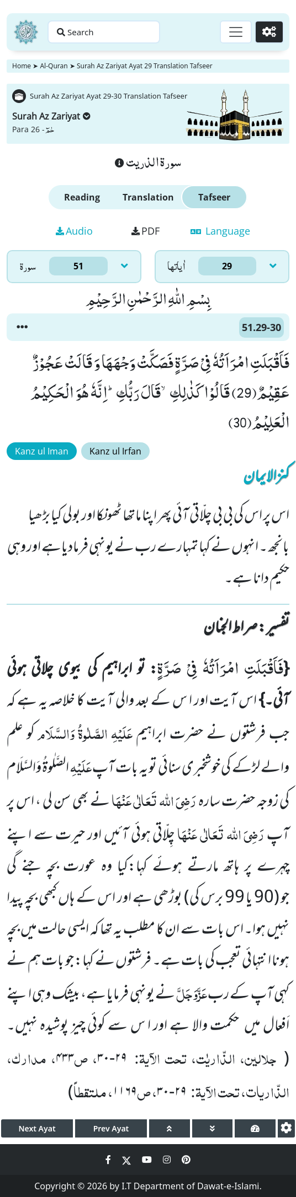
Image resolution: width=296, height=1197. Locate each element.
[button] (22, 327)
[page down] (212, 1128)
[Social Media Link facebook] (109, 1159)
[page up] (169, 1128)
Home (21, 66)
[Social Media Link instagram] (168, 1159)
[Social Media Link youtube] (148, 1159)
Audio (74, 230)
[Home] (26, 32)
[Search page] (104, 31)
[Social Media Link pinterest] (186, 1159)
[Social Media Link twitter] (127, 1159)
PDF (145, 230)
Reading (82, 197)
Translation (148, 197)
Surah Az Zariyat (51, 116)
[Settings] (269, 32)
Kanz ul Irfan (115, 451)
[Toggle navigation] (236, 32)
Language (220, 230)
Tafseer (214, 197)
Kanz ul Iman (41, 451)
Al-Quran (53, 66)
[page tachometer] (255, 1128)
